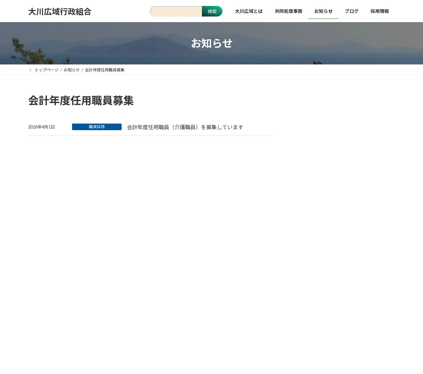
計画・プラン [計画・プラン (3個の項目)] (308, 249)
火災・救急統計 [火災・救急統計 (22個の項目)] (367, 236)
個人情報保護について (194, 286)
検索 (212, 11)
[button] (211, 343)
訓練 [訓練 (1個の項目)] (333, 249)
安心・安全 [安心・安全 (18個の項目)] (371, 223)
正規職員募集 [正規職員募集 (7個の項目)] (308, 236)
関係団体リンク (286, 286)
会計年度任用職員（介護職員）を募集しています (185, 127)
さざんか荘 (309, 128)
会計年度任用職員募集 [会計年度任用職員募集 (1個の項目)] (316, 223)
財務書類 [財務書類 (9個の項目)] (354, 249)
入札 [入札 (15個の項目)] (349, 223)
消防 (302, 115)
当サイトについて (139, 286)
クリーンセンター (316, 141)
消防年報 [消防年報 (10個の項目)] (337, 236)
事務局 (305, 155)
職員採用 (97, 126)
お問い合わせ (243, 286)
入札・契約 (309, 168)
